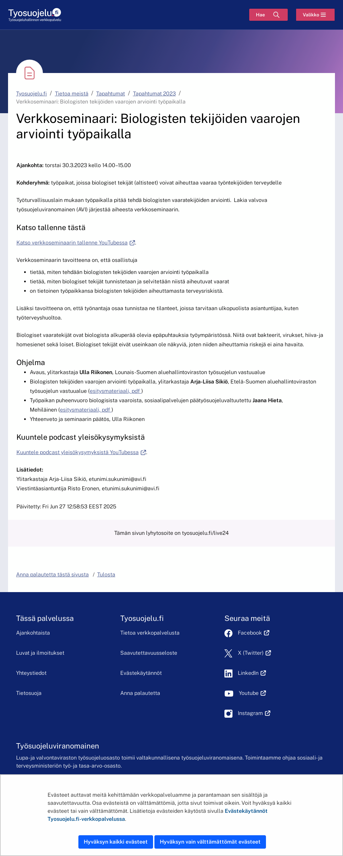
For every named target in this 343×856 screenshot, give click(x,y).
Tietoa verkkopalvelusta (150, 633)
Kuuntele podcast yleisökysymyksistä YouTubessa (81, 452)
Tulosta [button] (106, 574)
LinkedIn (252, 673)
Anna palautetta (140, 693)
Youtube (252, 693)
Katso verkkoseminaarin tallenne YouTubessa (75, 242)
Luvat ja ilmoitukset (40, 653)
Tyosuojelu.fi (31, 93)
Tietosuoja (29, 693)
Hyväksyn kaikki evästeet (116, 842)
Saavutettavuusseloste (148, 653)
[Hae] (268, 15)
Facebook (253, 633)
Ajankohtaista (33, 633)
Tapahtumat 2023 (154, 93)
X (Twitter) (254, 653)
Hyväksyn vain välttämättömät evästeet (210, 842)
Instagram (254, 713)
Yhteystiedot (31, 673)
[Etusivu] (34, 15)
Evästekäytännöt (141, 673)
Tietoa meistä (71, 93)
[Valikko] (315, 14)
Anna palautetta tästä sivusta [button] (52, 574)
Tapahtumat (110, 93)
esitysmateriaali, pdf (115, 391)
